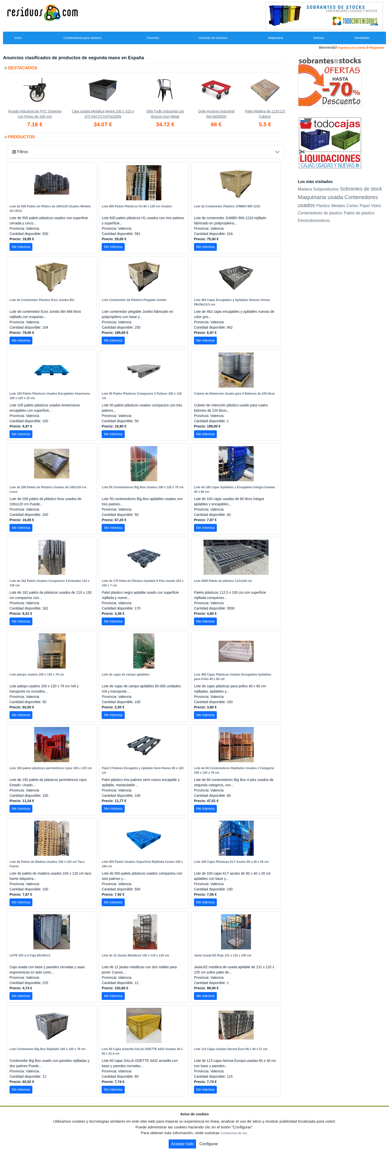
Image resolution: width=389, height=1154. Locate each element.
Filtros (20, 152)
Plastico (323, 206)
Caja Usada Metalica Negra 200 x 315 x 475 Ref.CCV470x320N (103, 113)
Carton (352, 206)
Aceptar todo (182, 1144)
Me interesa (21, 247)
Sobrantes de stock (361, 189)
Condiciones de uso (234, 1133)
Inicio (18, 38)
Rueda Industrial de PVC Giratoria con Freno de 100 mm (34, 113)
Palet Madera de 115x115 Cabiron (265, 113)
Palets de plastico (359, 213)
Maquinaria (275, 38)
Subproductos (326, 189)
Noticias (318, 38)
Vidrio (376, 206)
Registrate (376, 47)
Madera (305, 189)
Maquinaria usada (320, 197)
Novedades (362, 38)
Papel (365, 206)
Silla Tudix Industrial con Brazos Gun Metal (165, 113)
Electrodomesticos (314, 220)
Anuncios (153, 38)
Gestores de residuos (213, 38)
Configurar (208, 1144)
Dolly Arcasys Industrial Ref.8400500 (216, 113)
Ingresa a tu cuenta (351, 47)
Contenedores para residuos (82, 38)
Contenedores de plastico (320, 213)
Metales (338, 206)
